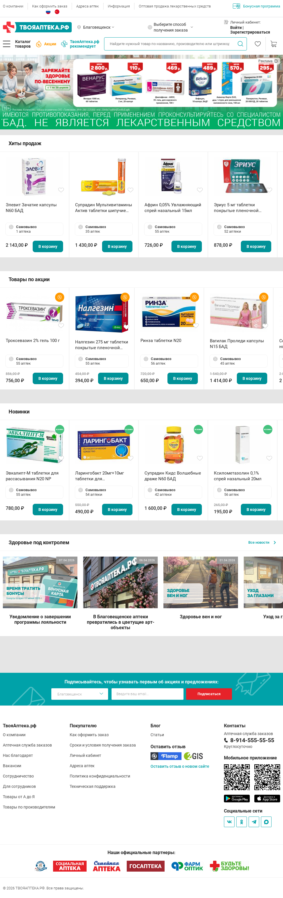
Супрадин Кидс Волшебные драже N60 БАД (173, 476)
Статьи (157, 734)
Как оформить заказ (49, 6)
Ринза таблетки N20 (160, 340)
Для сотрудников (19, 786)
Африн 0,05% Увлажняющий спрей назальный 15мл (173, 207)
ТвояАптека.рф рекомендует (80, 43)
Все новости (262, 542)
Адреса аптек (87, 6)
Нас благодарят (18, 755)
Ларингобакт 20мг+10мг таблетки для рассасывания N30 (99, 476)
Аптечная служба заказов (27, 745)
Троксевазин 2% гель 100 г (33, 340)
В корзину (47, 246)
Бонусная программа (256, 6)
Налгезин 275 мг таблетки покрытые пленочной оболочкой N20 (101, 345)
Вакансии (12, 765)
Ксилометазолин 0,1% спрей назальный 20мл (237, 476)
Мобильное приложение (250, 758)
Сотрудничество (18, 776)
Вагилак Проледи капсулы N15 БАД (237, 343)
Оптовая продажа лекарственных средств (175, 6)
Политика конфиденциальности (100, 776)
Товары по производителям (29, 807)
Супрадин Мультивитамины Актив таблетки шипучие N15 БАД (103, 207)
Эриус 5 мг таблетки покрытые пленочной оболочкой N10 (236, 207)
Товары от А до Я (19, 796)
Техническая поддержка (93, 786)
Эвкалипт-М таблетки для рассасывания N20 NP (32, 476)
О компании (13, 6)
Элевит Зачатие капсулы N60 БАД (31, 207)
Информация (119, 6)
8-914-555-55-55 (252, 740)
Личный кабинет (85, 755)
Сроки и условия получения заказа (103, 745)
